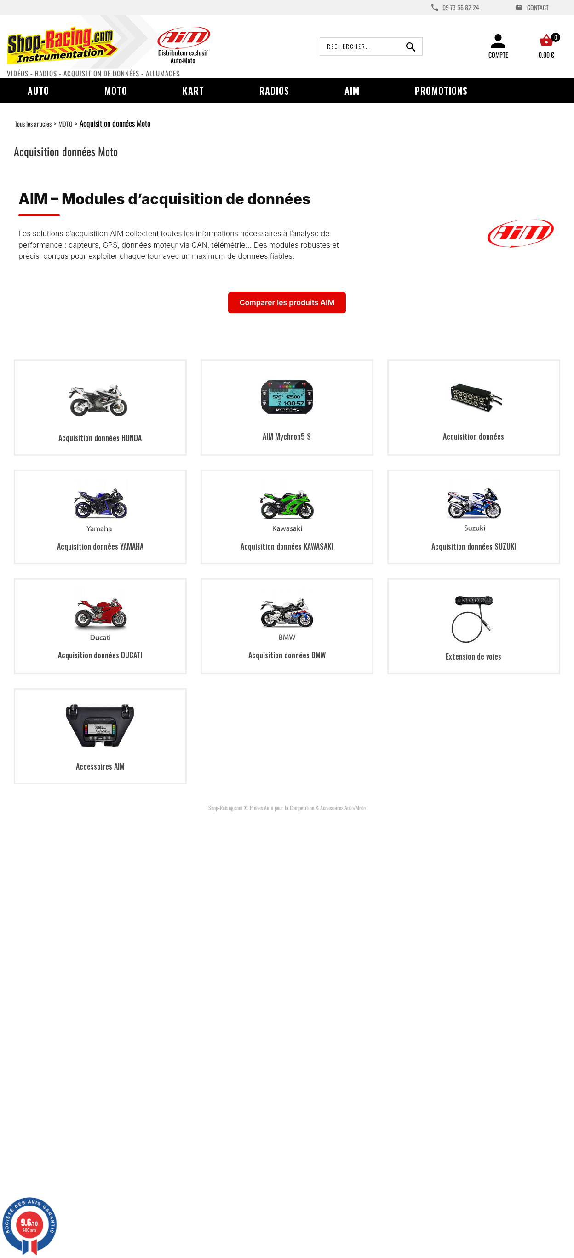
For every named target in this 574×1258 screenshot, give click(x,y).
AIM (352, 91)
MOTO (65, 123)
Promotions (441, 91)
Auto (38, 91)
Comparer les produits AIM (287, 302)
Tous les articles (33, 123)
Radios (274, 91)
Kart (193, 91)
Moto (115, 91)
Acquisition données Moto (115, 123)
